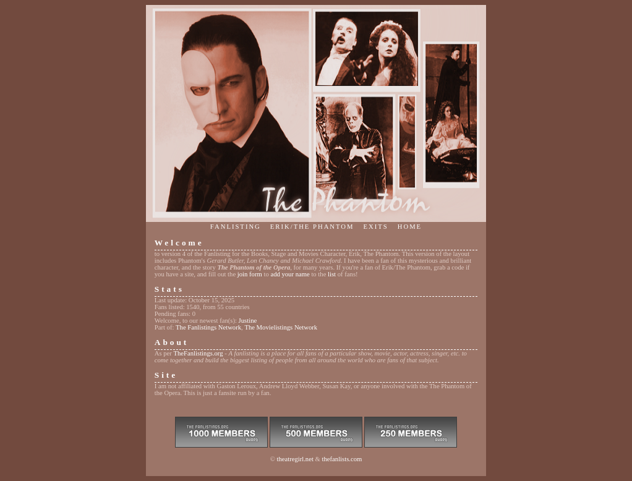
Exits (376, 226)
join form (249, 274)
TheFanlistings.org (198, 353)
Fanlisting (235, 226)
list (332, 274)
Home (410, 226)
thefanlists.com (342, 459)
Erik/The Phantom (312, 226)
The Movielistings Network (280, 327)
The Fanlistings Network (208, 327)
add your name (289, 274)
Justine (248, 320)
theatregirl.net (294, 459)
